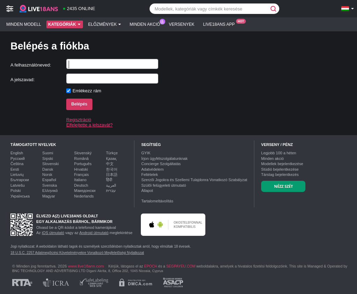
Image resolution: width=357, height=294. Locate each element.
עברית (111, 190)
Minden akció (147, 24)
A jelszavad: (22, 79)
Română (81, 158)
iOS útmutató (53, 233)
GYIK (145, 153)
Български (19, 180)
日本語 (111, 174)
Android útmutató (94, 233)
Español (49, 180)
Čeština (16, 164)
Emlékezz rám (87, 90)
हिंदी (109, 180)
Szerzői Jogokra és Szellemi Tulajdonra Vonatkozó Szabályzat (194, 180)
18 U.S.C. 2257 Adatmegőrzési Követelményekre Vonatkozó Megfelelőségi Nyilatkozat (77, 253)
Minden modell (23, 24)
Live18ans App (220, 24)
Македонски (85, 190)
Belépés (79, 104)
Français (81, 174)
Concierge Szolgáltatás (161, 164)
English (16, 153)
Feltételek (149, 174)
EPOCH (150, 266)
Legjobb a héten (278, 153)
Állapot (147, 190)
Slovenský (83, 153)
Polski (15, 190)
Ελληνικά (50, 190)
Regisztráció (78, 119)
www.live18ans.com (86, 266)
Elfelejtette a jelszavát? (89, 124)
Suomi (47, 153)
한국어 (111, 169)
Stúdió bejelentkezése (280, 169)
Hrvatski (81, 169)
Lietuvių (17, 174)
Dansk (47, 169)
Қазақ (111, 158)
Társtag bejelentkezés (280, 174)
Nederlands (84, 196)
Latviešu (17, 185)
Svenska (49, 185)
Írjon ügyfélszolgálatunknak (164, 158)
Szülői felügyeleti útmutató (163, 185)
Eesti (14, 169)
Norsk (47, 174)
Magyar (48, 196)
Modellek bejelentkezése (282, 164)
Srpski (47, 158)
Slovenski (50, 164)
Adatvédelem (152, 169)
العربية (111, 185)
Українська (20, 196)
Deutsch (81, 185)
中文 (110, 164)
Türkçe (112, 153)
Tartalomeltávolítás (157, 201)
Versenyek (181, 24)
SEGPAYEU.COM (181, 266)
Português (83, 164)
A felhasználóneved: (30, 65)
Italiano (80, 180)
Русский (17, 158)
